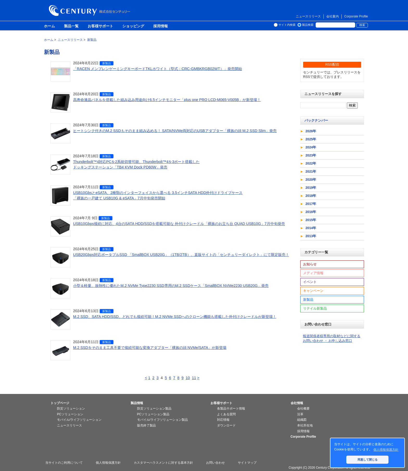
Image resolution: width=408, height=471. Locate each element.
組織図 (302, 420)
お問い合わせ (215, 462)
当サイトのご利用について (64, 462)
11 (194, 378)
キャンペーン (313, 291)
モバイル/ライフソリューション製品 (162, 420)
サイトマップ (247, 462)
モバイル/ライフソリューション (79, 420)
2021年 (310, 171)
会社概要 (303, 408)
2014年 (310, 228)
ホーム (49, 26)
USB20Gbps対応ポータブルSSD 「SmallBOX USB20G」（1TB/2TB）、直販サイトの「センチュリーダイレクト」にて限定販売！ (181, 255)
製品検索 (308, 24)
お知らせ (310, 264)
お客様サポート (100, 26)
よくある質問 (226, 414)
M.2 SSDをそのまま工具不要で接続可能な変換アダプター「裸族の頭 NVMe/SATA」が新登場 (149, 348)
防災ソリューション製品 (154, 408)
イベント (310, 282)
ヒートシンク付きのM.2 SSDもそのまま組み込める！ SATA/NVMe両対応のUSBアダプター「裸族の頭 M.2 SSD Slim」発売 (175, 131)
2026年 (310, 131)
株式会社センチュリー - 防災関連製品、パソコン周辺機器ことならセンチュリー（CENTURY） (90, 10)
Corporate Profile (356, 16)
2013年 (310, 236)
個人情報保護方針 (108, 462)
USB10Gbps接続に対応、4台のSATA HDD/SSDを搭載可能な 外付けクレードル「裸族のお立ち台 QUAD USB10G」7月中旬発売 (179, 224)
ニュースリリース (308, 16)
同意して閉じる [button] (368, 459)
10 (188, 378)
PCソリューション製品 (153, 414)
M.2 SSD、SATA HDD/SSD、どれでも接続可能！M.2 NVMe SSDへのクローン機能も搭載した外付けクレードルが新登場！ (174, 317)
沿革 (300, 414)
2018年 (310, 196)
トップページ (59, 403)
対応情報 (223, 420)
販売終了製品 (146, 425)
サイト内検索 (287, 24)
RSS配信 (332, 64)
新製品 (106, 63)
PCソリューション (70, 414)
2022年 (310, 163)
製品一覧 (71, 26)
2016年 (310, 212)
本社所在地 (305, 425)
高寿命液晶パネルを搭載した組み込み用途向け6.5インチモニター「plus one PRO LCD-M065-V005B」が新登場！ (167, 100)
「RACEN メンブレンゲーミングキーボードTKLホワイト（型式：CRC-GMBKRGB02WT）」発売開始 (157, 69)
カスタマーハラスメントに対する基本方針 (163, 462)
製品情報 (137, 403)
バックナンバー (316, 120)
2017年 (310, 204)
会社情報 (297, 403)
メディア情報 (313, 273)
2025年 (310, 139)
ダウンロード (226, 425)
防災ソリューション (71, 408)
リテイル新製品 (315, 308)
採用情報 (160, 26)
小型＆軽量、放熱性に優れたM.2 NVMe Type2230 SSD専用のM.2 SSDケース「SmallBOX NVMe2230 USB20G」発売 (171, 286)
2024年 (310, 147)
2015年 (310, 220)
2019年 (310, 188)
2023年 (310, 155)
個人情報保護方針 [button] (385, 449)
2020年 (310, 179)
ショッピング (133, 26)
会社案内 (332, 16)
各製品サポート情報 (231, 408)
